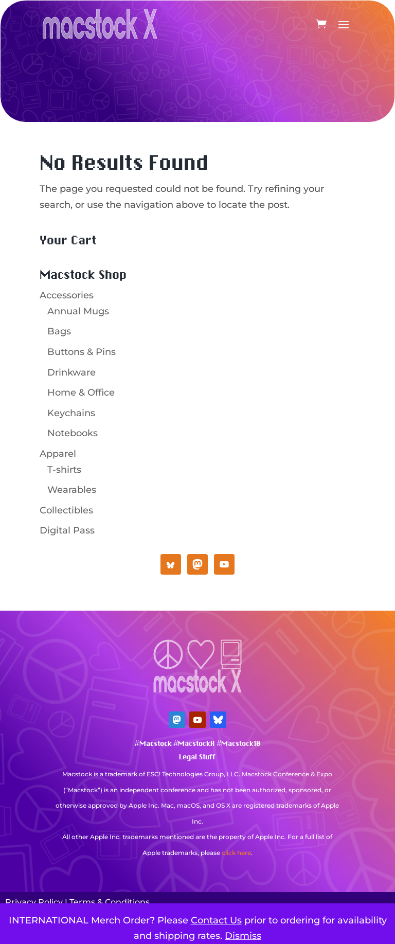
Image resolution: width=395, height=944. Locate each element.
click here (236, 853)
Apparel (58, 453)
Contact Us (216, 920)
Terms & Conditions (109, 902)
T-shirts (64, 469)
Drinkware (71, 372)
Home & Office (81, 392)
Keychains (71, 413)
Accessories (67, 295)
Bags (59, 331)
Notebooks (72, 433)
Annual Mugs (78, 311)
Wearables (71, 489)
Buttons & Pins (81, 352)
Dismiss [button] (243, 935)
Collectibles (66, 510)
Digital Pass (67, 530)
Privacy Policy (34, 902)
